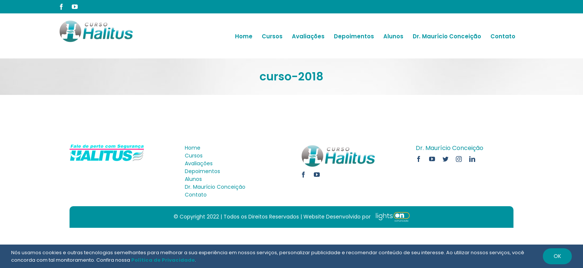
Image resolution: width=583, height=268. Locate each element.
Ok (557, 256)
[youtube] (317, 175)
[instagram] (459, 159)
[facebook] (303, 175)
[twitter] (445, 159)
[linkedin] (472, 159)
